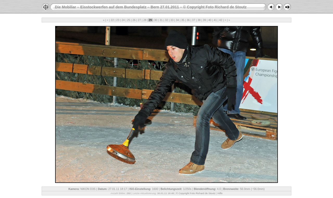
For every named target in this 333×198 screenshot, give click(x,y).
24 (123, 20)
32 (166, 20)
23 (118, 20)
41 (215, 20)
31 (161, 20)
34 (177, 20)
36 (188, 20)
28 (145, 20)
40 (210, 20)
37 (193, 20)
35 (182, 20)
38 (199, 20)
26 (134, 20)
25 (128, 20)
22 (112, 20)
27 (139, 20)
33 (172, 20)
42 (220, 20)
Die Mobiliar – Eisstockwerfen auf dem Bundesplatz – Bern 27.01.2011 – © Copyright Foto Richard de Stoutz (151, 7)
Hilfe (219, 193)
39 (204, 20)
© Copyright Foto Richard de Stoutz (196, 193)
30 (155, 20)
